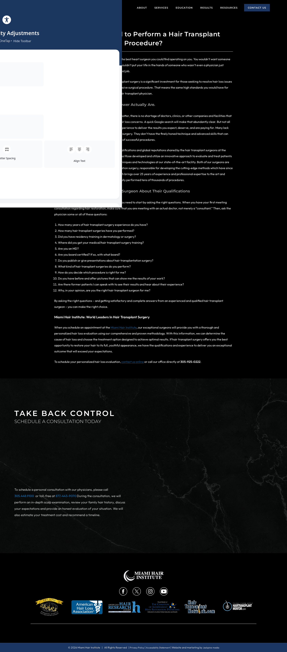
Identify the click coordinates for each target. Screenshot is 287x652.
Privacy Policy (134, 647)
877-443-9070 (66, 471)
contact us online (132, 362)
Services (161, 7)
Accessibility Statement (157, 647)
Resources (229, 7)
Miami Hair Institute (124, 327)
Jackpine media (213, 647)
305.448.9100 (24, 471)
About (142, 7)
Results (206, 7)
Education (184, 7)
